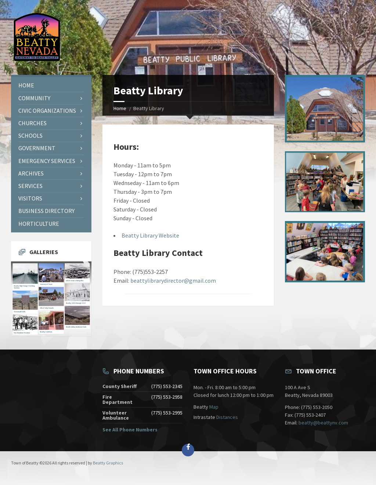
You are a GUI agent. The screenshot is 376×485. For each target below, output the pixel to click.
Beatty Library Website (150, 235)
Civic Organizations (47, 110)
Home (119, 108)
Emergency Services (46, 160)
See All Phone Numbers (130, 429)
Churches (32, 123)
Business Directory (46, 210)
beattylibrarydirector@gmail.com (173, 280)
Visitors (30, 198)
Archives (31, 173)
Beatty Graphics (108, 463)
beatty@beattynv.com (323, 422)
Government (36, 148)
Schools (30, 135)
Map (213, 406)
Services (30, 185)
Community (34, 98)
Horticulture (38, 223)
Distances (227, 417)
